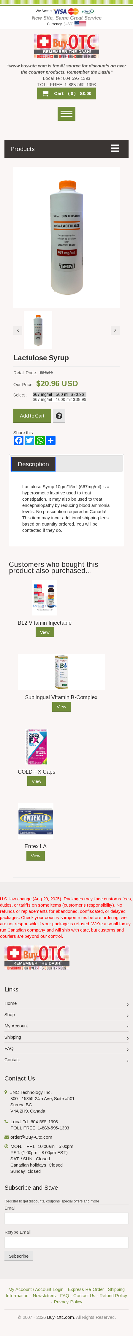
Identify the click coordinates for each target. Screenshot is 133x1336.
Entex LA (36, 846)
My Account (66, 1026)
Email (9, 1207)
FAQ (66, 1049)
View (45, 632)
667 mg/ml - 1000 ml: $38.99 (59, 399)
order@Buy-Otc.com (31, 1137)
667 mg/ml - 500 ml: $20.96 (59, 394)
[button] (66, 93)
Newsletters (44, 1295)
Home (66, 1004)
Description (33, 464)
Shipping (66, 1037)
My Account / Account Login (36, 1289)
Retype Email (17, 1232)
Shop (66, 1015)
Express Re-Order (86, 1289)
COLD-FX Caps (36, 772)
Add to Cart (32, 415)
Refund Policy (113, 1295)
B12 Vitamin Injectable (45, 623)
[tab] (33, 464)
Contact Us (84, 1295)
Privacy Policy (68, 1301)
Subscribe (18, 1256)
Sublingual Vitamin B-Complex (61, 697)
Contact (66, 1060)
